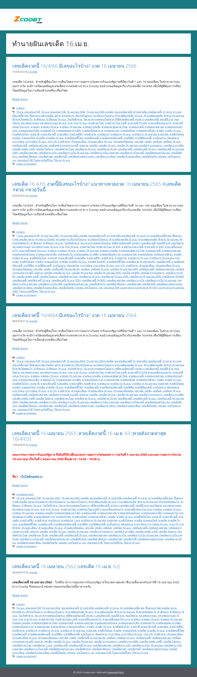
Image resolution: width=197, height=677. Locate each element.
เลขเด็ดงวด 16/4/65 (173, 276)
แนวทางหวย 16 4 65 (146, 287)
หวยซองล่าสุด (111, 130)
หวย (70, 123)
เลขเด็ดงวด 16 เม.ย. (85, 149)
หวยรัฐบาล (103, 134)
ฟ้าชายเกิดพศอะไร (22, 119)
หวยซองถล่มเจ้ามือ (28, 130)
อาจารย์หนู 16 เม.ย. (35, 141)
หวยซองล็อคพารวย (92, 130)
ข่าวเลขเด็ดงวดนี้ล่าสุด (159, 235)
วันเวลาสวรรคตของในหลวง (98, 119)
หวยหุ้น (16, 138)
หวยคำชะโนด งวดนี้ (116, 123)
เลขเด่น (162, 156)
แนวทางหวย (127, 287)
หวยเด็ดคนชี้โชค (74, 138)
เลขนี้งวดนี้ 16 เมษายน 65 (66, 269)
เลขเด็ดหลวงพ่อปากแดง (81, 156)
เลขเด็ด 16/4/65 (131, 272)
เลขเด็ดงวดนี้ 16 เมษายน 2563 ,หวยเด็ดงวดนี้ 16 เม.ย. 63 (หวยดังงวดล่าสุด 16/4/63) (89, 436)
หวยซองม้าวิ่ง (47, 130)
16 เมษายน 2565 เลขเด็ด (73, 235)
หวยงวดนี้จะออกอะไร (159, 123)
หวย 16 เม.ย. (80, 123)
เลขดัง (148, 141)
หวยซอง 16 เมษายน (70, 126)
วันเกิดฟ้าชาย (74, 119)
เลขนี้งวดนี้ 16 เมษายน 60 (91, 637)
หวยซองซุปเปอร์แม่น (23, 254)
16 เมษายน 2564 (76, 361)
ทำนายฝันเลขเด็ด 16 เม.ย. (129, 115)
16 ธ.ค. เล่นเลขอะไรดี (28, 112)
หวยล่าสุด (163, 134)
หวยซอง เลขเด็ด (91, 126)
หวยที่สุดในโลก (20, 134)
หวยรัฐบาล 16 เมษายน (144, 134)
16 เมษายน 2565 (49, 235)
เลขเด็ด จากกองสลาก (150, 145)
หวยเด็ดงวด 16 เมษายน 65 (140, 261)
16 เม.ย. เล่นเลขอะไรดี (53, 112)
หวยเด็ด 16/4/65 (96, 261)
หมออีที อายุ (166, 119)
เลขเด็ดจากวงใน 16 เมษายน (73, 152)
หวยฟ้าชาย (90, 134)
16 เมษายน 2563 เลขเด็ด (74, 498)
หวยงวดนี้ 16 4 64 (137, 372)
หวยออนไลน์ (28, 138)
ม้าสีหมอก (39, 119)
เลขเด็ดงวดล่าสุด (28, 152)
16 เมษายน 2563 (51, 498)
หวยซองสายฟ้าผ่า (145, 130)
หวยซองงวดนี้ (136, 126)
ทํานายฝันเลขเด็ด (153, 115)
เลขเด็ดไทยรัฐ (149, 156)
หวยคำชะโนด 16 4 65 (108, 246)
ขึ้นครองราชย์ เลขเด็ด (41, 115)
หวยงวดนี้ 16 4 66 (137, 123)
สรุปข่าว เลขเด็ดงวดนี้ (147, 119)
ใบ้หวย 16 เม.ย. (62, 160)
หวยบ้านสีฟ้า (76, 134)
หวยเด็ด (40, 138)
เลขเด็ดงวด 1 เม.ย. (42, 645)
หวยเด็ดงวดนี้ (91, 138)
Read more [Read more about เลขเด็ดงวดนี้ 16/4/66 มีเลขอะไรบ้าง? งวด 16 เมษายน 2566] (20, 99)
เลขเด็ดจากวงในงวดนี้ (132, 152)
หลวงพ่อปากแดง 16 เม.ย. (53, 123)
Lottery (20, 108)
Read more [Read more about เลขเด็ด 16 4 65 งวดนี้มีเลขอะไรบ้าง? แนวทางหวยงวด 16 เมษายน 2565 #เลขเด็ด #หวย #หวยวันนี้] (20, 223)
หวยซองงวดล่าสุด (154, 126)
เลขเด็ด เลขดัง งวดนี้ (23, 149)
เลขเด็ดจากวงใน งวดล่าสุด (104, 152)
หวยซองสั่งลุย (127, 130)
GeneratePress (115, 672)
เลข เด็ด (139, 141)
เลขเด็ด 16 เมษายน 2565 (107, 272)
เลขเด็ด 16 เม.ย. (107, 145)
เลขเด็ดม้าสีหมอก (27, 156)
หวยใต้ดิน (128, 138)
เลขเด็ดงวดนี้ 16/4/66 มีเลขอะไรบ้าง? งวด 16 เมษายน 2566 (74, 66)
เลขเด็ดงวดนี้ (125, 149)
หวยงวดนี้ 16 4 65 (153, 246)
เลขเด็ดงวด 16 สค (38, 535)
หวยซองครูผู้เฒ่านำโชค (114, 126)
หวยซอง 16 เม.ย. (49, 126)
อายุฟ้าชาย (64, 141)
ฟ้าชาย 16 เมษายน (174, 115)
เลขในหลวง (173, 156)
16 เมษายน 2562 (51, 608)
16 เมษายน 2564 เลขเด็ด (99, 361)
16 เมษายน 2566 (76, 112)
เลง (14, 160)
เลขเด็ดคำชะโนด (63, 149)
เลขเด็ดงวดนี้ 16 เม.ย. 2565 (66, 280)
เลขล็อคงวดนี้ (19, 145)
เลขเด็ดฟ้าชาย (97, 284)
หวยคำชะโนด (96, 123)
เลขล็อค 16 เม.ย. (172, 141)
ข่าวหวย (167, 112)
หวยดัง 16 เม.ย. (173, 130)
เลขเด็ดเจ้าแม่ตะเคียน (128, 156)
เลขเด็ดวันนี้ (60, 156)
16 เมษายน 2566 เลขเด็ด (99, 112)
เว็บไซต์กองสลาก (31, 477)
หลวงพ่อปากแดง (30, 123)
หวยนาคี (34, 134)
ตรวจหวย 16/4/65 (45, 239)
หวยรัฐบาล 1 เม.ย (70, 520)
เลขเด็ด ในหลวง (44, 149)
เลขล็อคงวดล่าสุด (37, 145)
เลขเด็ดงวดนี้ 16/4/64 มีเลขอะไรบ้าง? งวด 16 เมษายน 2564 (74, 315)
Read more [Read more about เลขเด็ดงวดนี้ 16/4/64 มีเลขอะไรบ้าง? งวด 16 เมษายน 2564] (20, 348)
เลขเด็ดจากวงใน (48, 152)
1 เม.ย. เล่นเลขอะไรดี (27, 235)
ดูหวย (57, 115)
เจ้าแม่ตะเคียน (78, 141)
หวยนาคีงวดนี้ (48, 134)
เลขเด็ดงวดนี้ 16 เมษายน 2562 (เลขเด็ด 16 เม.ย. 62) (66, 566)
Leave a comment (26, 164)
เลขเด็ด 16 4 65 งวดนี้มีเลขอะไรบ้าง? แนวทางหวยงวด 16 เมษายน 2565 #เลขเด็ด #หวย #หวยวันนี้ (96, 187)
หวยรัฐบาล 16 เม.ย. (120, 134)
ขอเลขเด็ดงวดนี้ (123, 112)
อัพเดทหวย (173, 138)
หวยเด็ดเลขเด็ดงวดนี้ (111, 138)
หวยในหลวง (159, 138)
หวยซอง (34, 126)
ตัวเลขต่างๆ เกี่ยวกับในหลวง (77, 115)
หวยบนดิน (62, 134)
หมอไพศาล (177, 243)
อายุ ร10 (51, 141)
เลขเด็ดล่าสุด (45, 156)
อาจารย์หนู (18, 141)
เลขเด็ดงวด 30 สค (107, 149)
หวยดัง (160, 130)
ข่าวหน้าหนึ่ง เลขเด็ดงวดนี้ (147, 112)
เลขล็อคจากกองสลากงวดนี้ (63, 145)
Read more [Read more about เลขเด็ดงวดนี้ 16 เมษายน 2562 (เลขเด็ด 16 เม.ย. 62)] (20, 595)
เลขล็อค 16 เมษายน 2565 (124, 269)
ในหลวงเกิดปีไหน (43, 160)
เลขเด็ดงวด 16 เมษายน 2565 (145, 276)
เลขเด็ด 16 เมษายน (127, 145)
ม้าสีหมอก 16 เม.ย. (56, 119)
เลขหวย (83, 145)
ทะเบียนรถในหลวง (103, 115)
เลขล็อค (157, 141)
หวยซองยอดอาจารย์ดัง (68, 130)
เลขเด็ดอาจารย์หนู (105, 156)
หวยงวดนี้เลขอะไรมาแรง (32, 250)
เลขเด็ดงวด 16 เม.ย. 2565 (115, 276)
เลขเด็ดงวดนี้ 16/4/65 (93, 280)
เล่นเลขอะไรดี (25, 160)
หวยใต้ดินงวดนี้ (143, 138)
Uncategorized (24, 494)
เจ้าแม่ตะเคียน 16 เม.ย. (100, 141)
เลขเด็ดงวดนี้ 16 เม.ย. (144, 149)
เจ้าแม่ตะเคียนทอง (123, 141)
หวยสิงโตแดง (176, 134)
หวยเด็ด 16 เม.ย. (54, 138)
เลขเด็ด (93, 145)
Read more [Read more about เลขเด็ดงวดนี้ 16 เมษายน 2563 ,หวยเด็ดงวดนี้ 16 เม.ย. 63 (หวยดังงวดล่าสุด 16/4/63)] (20, 485)
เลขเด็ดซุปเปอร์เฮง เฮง (157, 152)
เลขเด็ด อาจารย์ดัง (174, 145)
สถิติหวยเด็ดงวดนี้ (124, 119)
